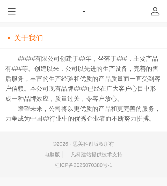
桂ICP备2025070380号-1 (84, 165)
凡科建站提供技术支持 (93, 155)
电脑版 (52, 154)
